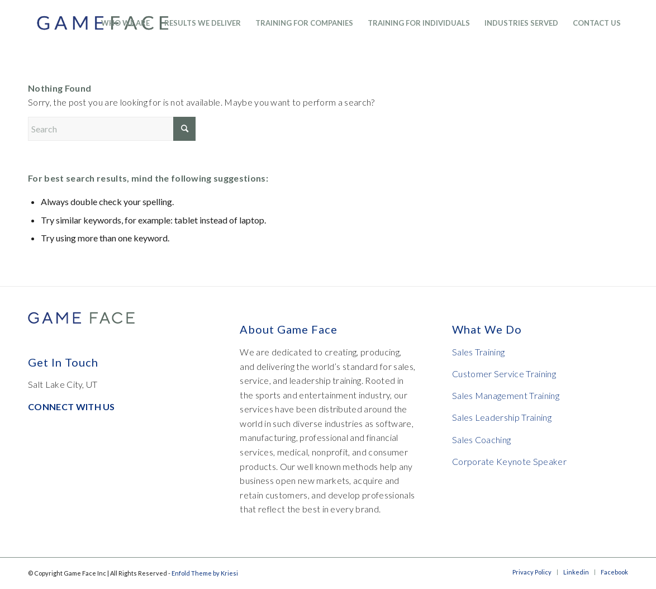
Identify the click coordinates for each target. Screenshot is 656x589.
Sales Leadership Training (502, 417)
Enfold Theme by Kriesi (205, 573)
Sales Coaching (481, 439)
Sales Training (478, 351)
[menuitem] (125, 23)
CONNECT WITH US (71, 406)
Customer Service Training (504, 373)
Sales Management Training (505, 395)
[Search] (112, 129)
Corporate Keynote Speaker (509, 461)
